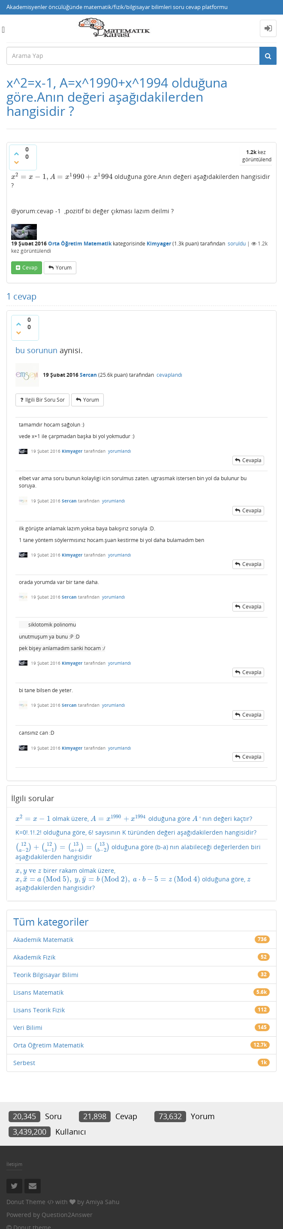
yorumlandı (119, 451)
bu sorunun (36, 350)
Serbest (24, 1063)
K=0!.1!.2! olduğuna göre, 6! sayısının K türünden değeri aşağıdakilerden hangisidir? (135, 832)
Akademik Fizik (34, 957)
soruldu (237, 243)
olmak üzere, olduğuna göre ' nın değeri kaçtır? (133, 818)
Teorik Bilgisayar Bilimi (45, 975)
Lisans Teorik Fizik (39, 1010)
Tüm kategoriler (51, 921)
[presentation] (62, 177)
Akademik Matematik (43, 939)
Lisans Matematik (38, 992)
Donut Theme (25, 1202)
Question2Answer (67, 1215)
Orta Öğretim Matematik (79, 243)
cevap (29, 267)
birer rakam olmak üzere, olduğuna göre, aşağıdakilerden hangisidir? (133, 879)
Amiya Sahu (103, 1202)
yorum (64, 267)
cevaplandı (169, 374)
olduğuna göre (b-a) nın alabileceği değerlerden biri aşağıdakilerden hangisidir (138, 851)
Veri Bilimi (27, 1027)
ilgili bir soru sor (45, 399)
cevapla (252, 460)
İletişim (14, 1164)
